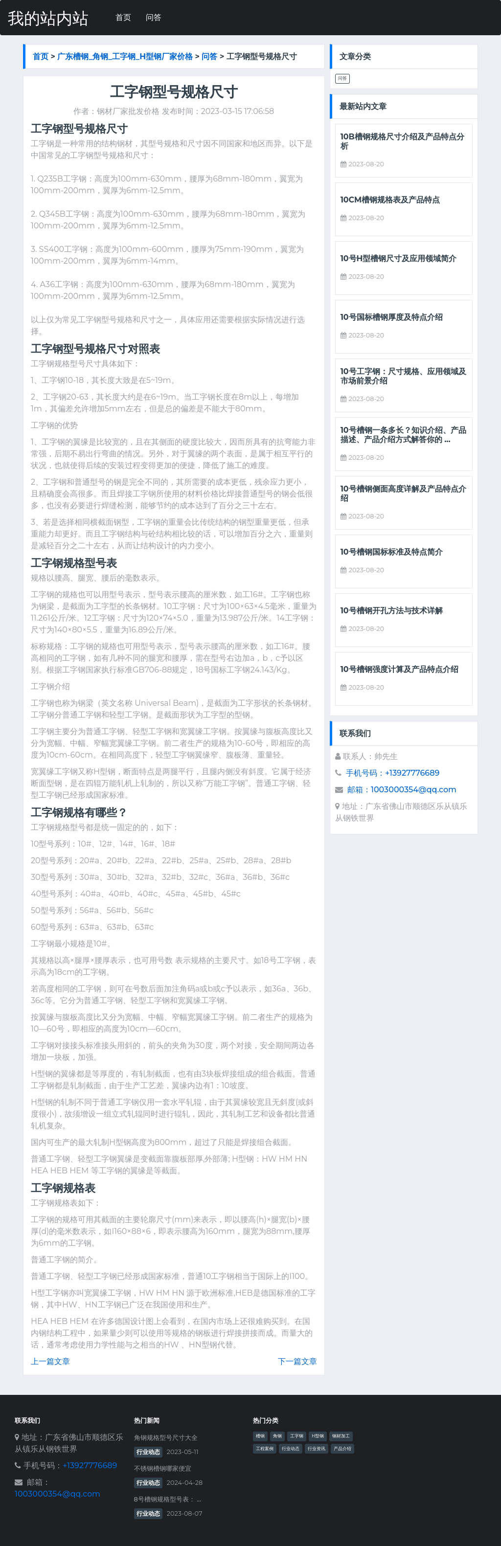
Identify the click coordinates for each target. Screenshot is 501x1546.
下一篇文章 (297, 1361)
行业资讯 (316, 1448)
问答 (153, 17)
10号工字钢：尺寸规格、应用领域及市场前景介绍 (403, 376)
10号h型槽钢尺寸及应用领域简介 (399, 258)
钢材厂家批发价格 (128, 111)
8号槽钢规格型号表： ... (167, 1499)
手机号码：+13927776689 (392, 773)
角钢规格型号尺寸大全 (166, 1437)
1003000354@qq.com (57, 1494)
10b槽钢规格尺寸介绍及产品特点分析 (402, 141)
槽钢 (260, 1436)
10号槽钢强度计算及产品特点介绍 (399, 669)
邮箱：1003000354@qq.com (401, 789)
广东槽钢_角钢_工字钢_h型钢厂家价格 (125, 56)
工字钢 (296, 1436)
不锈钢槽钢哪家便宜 (162, 1468)
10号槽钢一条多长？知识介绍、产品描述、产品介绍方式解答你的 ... (403, 435)
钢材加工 (341, 1436)
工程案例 (264, 1448)
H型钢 (318, 1436)
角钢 (277, 1436)
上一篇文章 (50, 1361)
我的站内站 (48, 18)
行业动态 (148, 1452)
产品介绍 (342, 1448)
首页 (123, 17)
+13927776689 (90, 1465)
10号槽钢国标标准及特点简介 (392, 552)
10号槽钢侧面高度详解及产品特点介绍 (403, 493)
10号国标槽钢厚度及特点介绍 (392, 317)
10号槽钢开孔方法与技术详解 (392, 610)
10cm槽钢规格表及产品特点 (390, 199)
